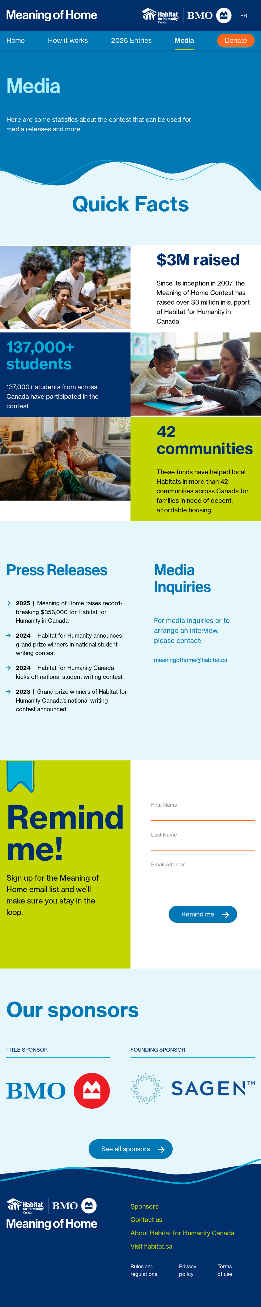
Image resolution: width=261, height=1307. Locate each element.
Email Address (168, 864)
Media (184, 40)
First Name (164, 805)
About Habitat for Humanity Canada (182, 1233)
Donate (236, 40)
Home (15, 40)
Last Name (164, 834)
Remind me (205, 914)
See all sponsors (133, 1149)
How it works (68, 40)
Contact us (146, 1220)
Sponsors (144, 1206)
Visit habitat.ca (151, 1246)
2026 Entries (131, 40)
